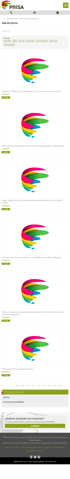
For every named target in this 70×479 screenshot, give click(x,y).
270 (22, 386)
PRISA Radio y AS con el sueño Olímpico (17, 369)
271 (28, 386)
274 (43, 386)
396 (59, 386)
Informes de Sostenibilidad (13, 402)
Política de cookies (43, 447)
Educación (7, 41)
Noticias (21, 41)
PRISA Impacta (9, 45)
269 (17, 386)
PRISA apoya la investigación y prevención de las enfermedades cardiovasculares (33, 146)
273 (38, 386)
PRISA (13, 5)
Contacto (40, 451)
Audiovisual (30, 41)
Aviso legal (8, 447)
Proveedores (31, 451)
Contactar (35, 426)
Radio (15, 41)
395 (54, 386)
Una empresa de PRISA (35, 471)
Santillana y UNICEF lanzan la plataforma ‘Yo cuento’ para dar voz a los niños (31, 91)
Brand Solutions (41, 41)
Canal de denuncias (58, 447)
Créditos (17, 447)
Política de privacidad (28, 447)
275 (49, 386)
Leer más (5, 97)
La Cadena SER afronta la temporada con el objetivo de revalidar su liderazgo (31, 257)
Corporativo (53, 41)
